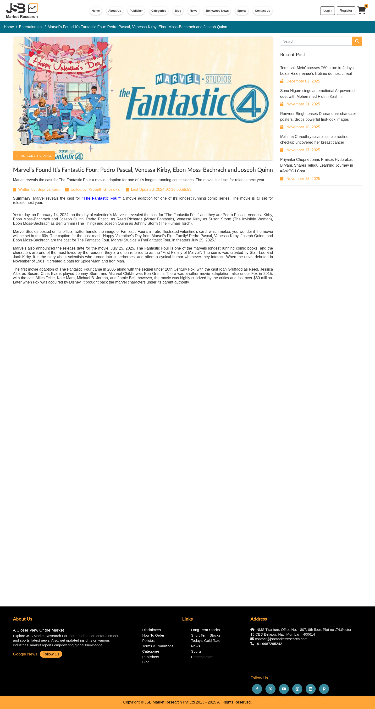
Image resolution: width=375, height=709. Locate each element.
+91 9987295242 (268, 644)
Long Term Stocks (205, 630)
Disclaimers (151, 630)
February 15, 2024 (33, 155)
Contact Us (262, 10)
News (193, 10)
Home (96, 10)
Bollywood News (217, 10)
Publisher (136, 10)
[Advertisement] (321, 219)
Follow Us (51, 654)
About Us (114, 10)
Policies (148, 640)
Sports (241, 10)
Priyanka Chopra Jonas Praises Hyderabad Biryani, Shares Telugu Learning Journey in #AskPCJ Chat (316, 165)
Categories (158, 10)
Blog (178, 10)
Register (346, 10)
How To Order (153, 635)
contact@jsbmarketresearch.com (281, 639)
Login (327, 10)
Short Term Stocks (205, 635)
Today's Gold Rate (205, 640)
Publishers (150, 657)
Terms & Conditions (157, 646)
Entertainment (31, 27)
